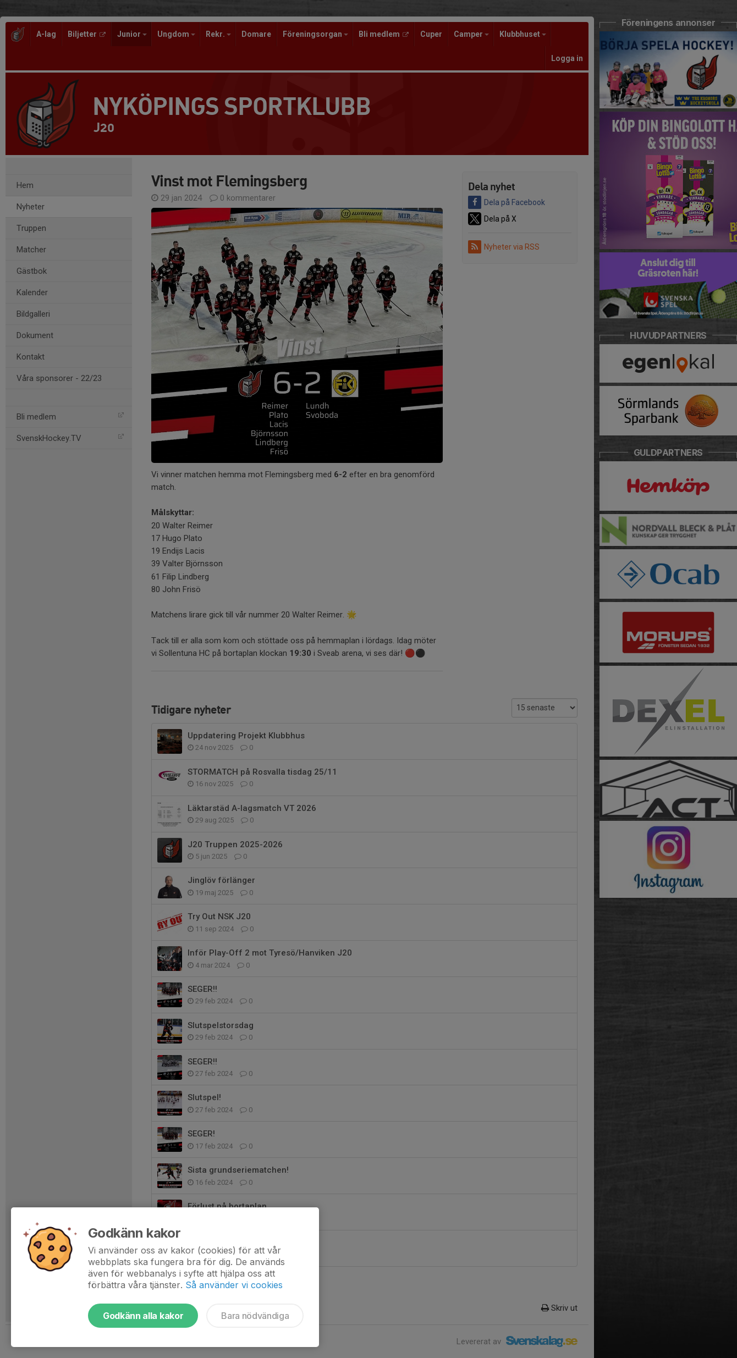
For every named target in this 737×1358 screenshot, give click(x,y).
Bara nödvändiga (255, 1315)
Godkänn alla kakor (143, 1315)
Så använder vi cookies (234, 1284)
